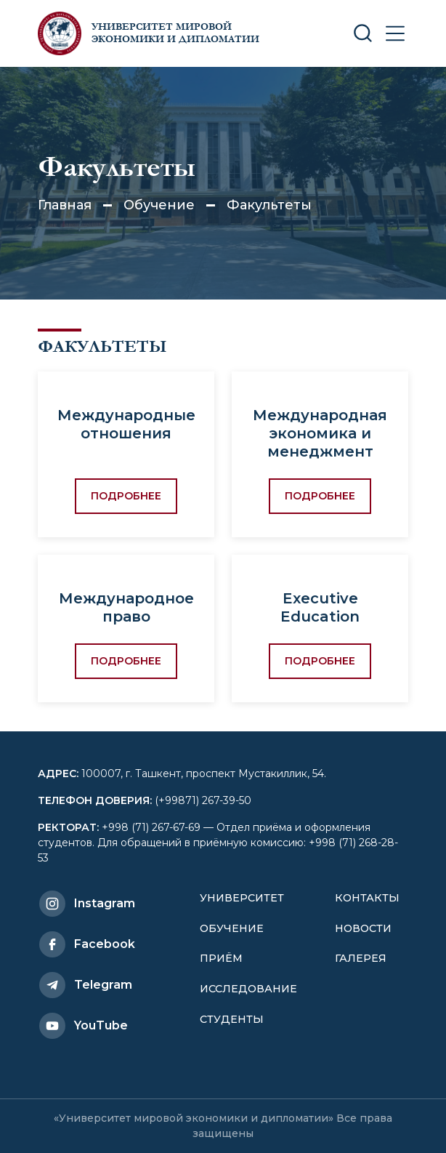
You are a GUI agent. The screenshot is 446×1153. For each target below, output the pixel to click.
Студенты (232, 1019)
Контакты (367, 897)
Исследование (248, 988)
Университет (242, 897)
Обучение (159, 205)
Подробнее (126, 495)
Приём (221, 958)
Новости (363, 928)
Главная (65, 205)
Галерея (360, 958)
